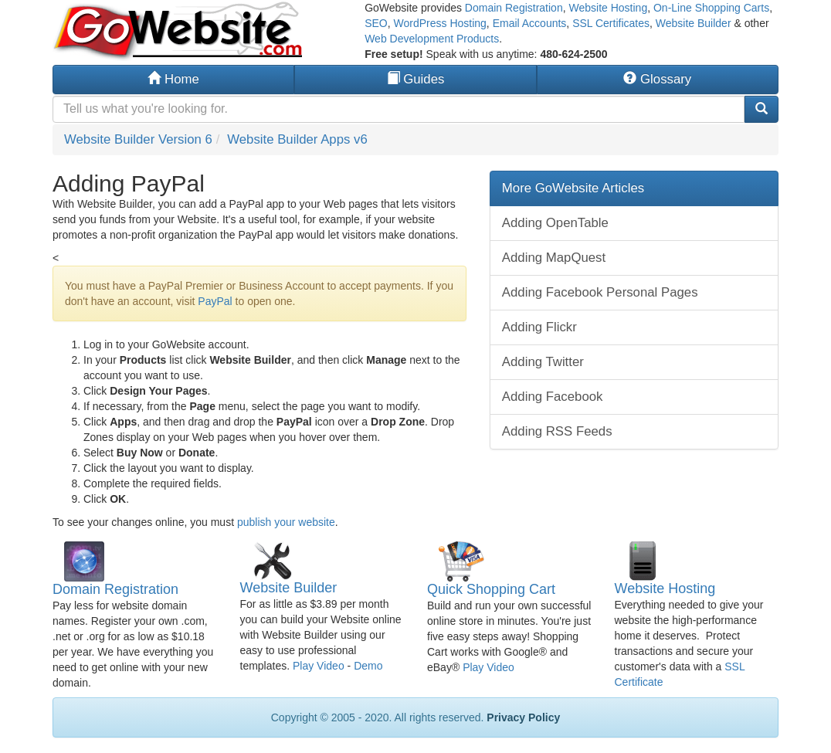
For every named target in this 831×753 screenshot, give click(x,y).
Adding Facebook (552, 396)
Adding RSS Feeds (557, 431)
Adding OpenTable (555, 222)
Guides (416, 79)
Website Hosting (607, 8)
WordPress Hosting (440, 23)
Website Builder (693, 23)
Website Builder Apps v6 (297, 139)
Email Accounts (530, 23)
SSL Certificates (611, 23)
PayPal (215, 301)
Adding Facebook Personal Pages (600, 292)
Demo (368, 666)
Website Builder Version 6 (138, 139)
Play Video (318, 666)
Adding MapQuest (553, 257)
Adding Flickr (539, 327)
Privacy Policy (523, 717)
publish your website (286, 522)
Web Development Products (432, 38)
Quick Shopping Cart (491, 589)
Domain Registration (514, 8)
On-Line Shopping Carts (711, 8)
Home (173, 79)
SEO (376, 23)
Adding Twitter (543, 361)
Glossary (657, 79)
